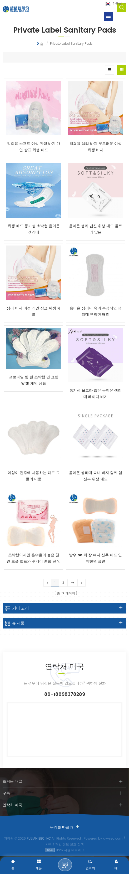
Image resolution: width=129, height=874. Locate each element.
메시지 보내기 (65, 864)
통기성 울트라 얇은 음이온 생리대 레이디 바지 (96, 393)
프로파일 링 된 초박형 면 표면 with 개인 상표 (33, 380)
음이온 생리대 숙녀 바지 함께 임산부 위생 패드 (95, 476)
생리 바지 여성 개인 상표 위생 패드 (34, 311)
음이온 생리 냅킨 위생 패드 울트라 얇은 (95, 229)
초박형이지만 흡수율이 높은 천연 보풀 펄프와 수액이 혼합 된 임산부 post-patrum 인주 (34, 558)
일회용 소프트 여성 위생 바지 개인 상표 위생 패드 (33, 147)
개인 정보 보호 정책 (69, 844)
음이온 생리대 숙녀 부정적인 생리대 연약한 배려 (96, 311)
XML (49, 844)
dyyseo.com (112, 838)
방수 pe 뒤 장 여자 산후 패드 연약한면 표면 (95, 558)
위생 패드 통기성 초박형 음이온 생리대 (34, 229)
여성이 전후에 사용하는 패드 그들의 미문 (34, 476)
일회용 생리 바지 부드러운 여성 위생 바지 (96, 147)
